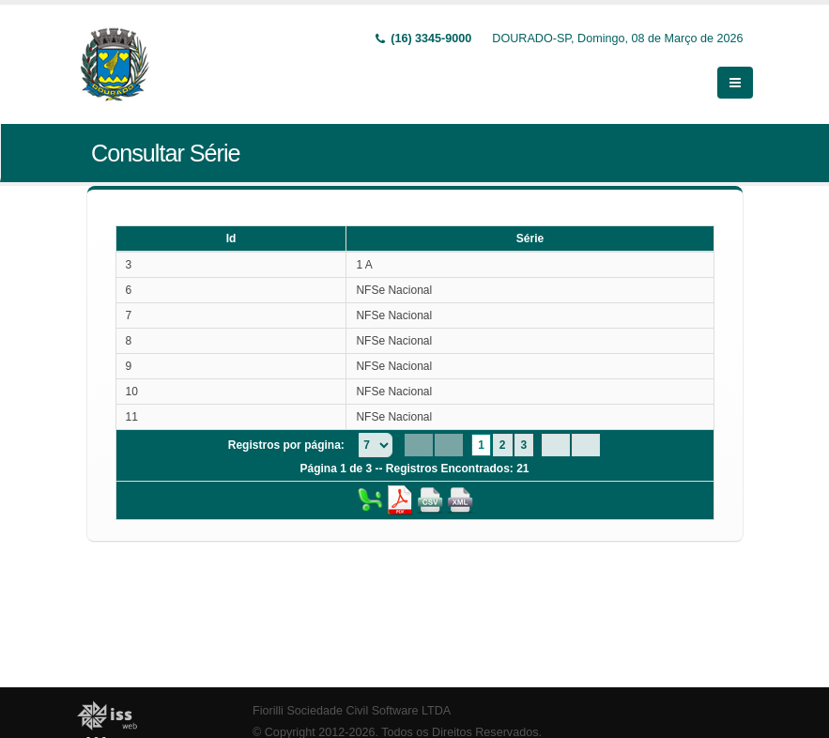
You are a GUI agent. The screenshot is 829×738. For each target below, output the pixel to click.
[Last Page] (586, 445)
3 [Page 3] (524, 445)
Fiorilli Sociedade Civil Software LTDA (352, 710)
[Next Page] (556, 445)
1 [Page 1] (481, 445)
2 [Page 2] (502, 445)
